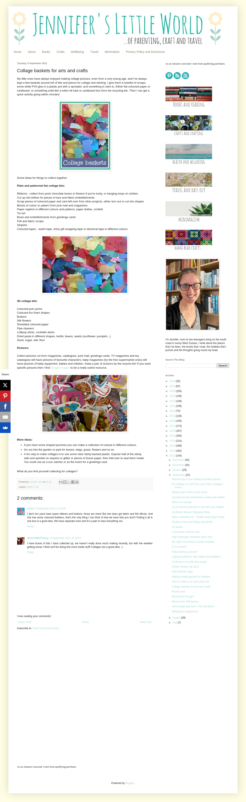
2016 (172, 430)
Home (17, 52)
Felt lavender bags (182, 571)
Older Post (146, 622)
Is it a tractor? (179, 546)
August (176, 617)
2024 (172, 391)
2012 (172, 450)
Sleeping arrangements (185, 611)
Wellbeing (77, 52)
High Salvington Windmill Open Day (192, 537)
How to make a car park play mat (190, 581)
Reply (30, 526)
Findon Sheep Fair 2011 (185, 566)
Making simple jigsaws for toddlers (191, 576)
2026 (172, 381)
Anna (30, 508)
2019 (172, 415)
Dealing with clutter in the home (189, 492)
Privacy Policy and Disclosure (145, 52)
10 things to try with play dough (189, 561)
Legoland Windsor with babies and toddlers (196, 556)
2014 (172, 440)
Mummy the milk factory (185, 601)
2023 (172, 396)
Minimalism (112, 52)
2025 (172, 386)
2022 (172, 401)
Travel (94, 52)
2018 (172, 420)
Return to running (181, 502)
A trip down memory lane (186, 531)
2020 (172, 410)
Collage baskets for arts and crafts (191, 586)
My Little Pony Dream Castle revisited (193, 541)
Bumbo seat (178, 591)
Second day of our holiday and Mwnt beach (196, 479)
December (178, 459)
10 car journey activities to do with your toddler (198, 507)
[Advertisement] (191, 659)
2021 (172, 406)
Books (46, 52)
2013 (172, 445)
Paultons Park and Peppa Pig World (192, 521)
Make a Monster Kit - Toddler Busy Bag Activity (198, 517)
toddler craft (33, 487)
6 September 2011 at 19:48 (50, 508)
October (177, 469)
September (179, 475)
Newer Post (24, 622)
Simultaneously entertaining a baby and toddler (198, 497)
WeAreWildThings (38, 538)
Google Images (60, 367)
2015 (172, 435)
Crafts (60, 52)
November (178, 465)
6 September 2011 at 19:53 (65, 538)
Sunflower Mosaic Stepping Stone (191, 512)
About (32, 52)
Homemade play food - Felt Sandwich (193, 606)
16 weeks (177, 527)
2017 (172, 425)
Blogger (129, 783)
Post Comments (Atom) (45, 628)
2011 (172, 455)
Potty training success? (185, 551)
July (175, 622)
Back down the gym (183, 596)
